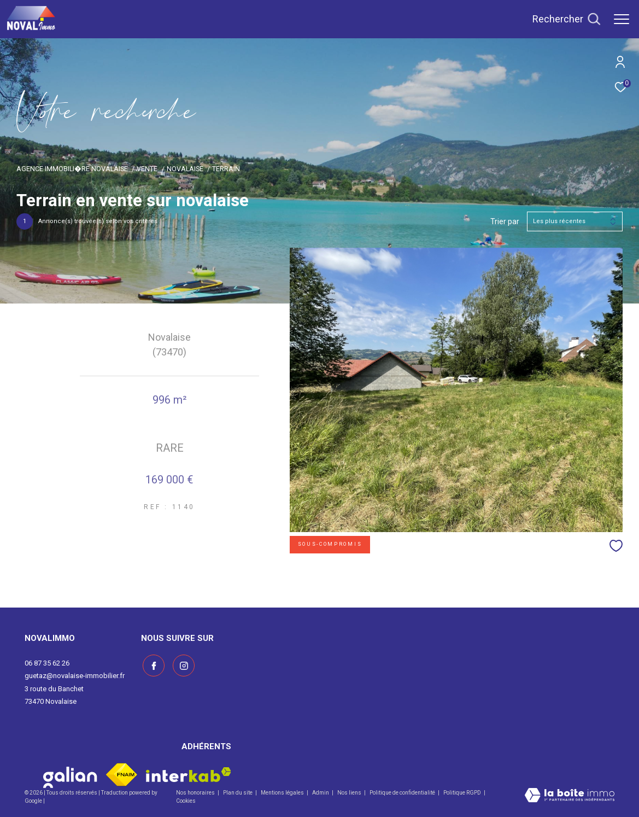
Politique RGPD (462, 793)
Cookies (186, 801)
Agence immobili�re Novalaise (72, 169)
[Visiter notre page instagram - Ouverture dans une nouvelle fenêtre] (182, 664)
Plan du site (238, 793)
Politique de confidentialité (403, 793)
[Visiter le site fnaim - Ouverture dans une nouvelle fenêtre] (121, 774)
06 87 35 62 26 (47, 663)
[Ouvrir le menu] (621, 19)
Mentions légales (283, 793)
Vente (147, 169)
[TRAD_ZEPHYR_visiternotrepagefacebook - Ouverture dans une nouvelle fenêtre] (152, 664)
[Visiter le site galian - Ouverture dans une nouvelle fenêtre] (70, 775)
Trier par (504, 221)
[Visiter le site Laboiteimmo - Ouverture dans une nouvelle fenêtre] (569, 796)
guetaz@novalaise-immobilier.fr (75, 676)
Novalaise (185, 169)
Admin (321, 793)
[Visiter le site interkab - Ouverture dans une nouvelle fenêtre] (188, 774)
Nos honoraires (196, 793)
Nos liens (349, 793)
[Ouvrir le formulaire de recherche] (566, 19)
